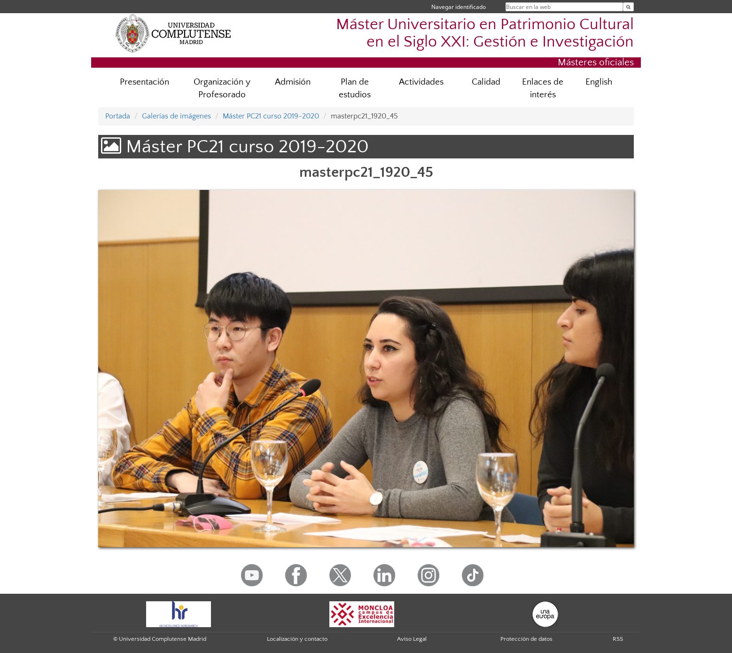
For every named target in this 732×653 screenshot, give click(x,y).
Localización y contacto (297, 639)
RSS (618, 639)
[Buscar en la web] (628, 6)
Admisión (293, 82)
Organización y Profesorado (222, 88)
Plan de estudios (355, 88)
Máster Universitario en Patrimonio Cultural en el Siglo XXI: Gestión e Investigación (485, 33)
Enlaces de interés (542, 88)
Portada (117, 116)
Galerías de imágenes (176, 116)
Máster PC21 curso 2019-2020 (271, 116)
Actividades (421, 82)
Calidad (486, 82)
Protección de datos (526, 639)
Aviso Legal (412, 639)
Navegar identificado (458, 7)
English (598, 82)
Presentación (144, 82)
